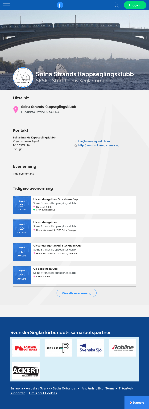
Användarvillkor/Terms (98, 388)
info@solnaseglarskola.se (94, 141)
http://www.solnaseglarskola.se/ (99, 145)
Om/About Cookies (43, 393)
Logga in (135, 5)
